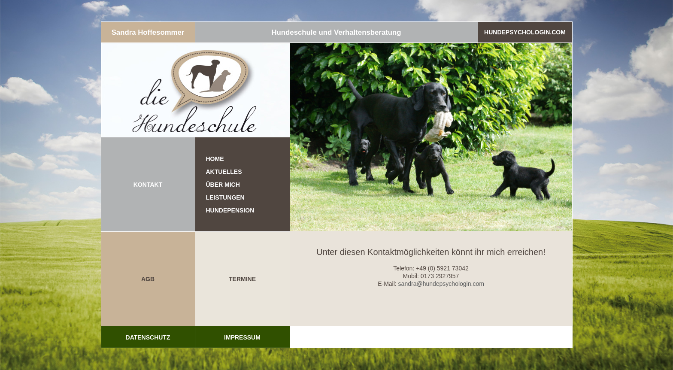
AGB (148, 279)
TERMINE (242, 279)
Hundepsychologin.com (525, 32)
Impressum (242, 337)
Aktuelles (224, 171)
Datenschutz (148, 337)
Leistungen (225, 197)
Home (215, 158)
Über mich (223, 184)
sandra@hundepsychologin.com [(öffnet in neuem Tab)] (441, 283)
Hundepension (230, 210)
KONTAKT (147, 184)
